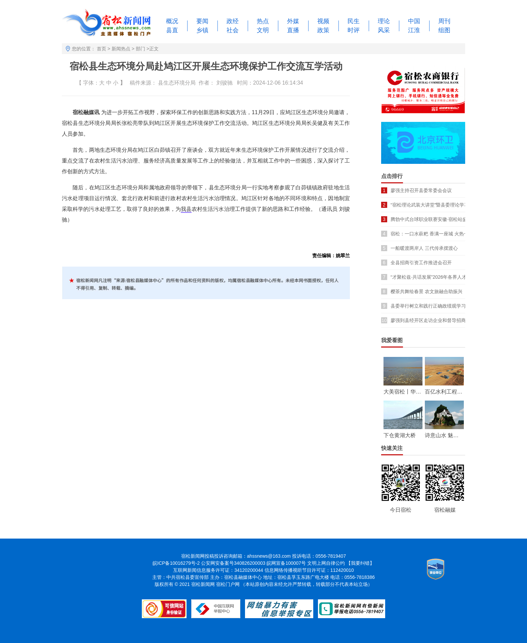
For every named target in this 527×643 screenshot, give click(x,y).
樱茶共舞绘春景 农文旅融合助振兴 (426, 291)
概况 (172, 21)
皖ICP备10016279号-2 (176, 563)
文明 (263, 30)
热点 (263, 21)
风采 (384, 30)
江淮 (414, 30)
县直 (172, 30)
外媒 (293, 21)
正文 (154, 48)
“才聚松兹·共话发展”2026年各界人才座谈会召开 (440, 277)
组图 (444, 30)
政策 (323, 30)
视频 (323, 21)
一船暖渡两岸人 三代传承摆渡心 (424, 248)
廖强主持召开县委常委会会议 (421, 190)
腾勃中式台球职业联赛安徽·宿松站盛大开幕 (436, 219)
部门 (140, 48)
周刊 (444, 21)
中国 (414, 21)
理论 (384, 21)
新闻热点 (121, 48)
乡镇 (202, 30)
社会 (233, 30)
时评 (354, 30)
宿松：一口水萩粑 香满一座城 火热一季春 (434, 233)
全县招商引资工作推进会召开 (421, 262)
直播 (293, 30)
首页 (101, 48)
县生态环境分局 (177, 83)
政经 (233, 21)
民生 (354, 21)
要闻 (202, 21)
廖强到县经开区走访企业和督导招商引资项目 (438, 320)
